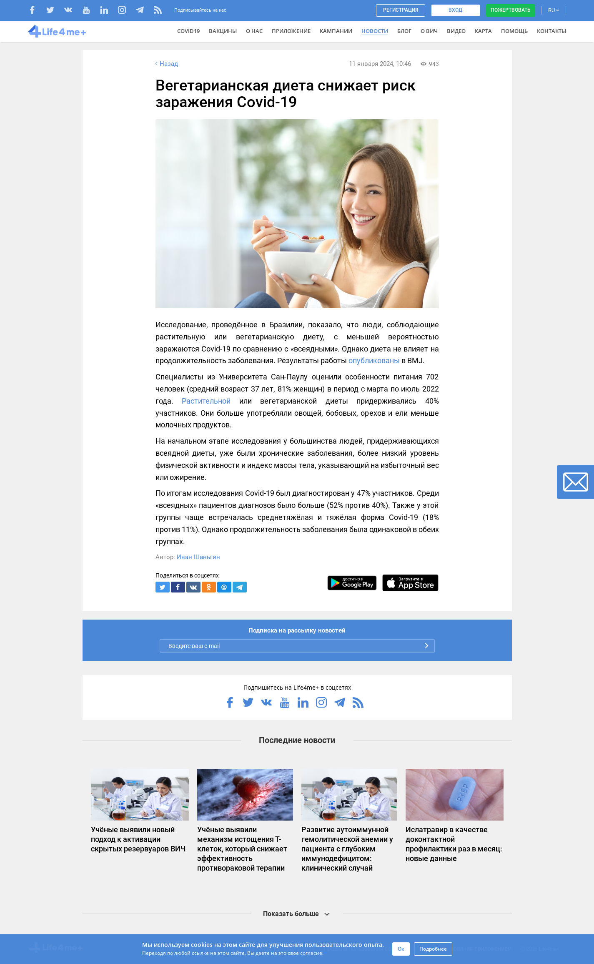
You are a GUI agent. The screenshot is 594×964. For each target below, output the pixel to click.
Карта (483, 31)
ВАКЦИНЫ (223, 31)
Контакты (551, 31)
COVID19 (188, 31)
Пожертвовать (511, 10)
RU (553, 10)
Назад (166, 64)
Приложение (291, 31)
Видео (456, 31)
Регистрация (400, 10)
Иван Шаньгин (198, 557)
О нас (254, 31)
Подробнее (433, 948)
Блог (404, 31)
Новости (374, 31)
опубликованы (374, 360)
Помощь (514, 31)
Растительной (206, 401)
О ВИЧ (429, 31)
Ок (401, 948)
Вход (455, 10)
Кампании (336, 31)
